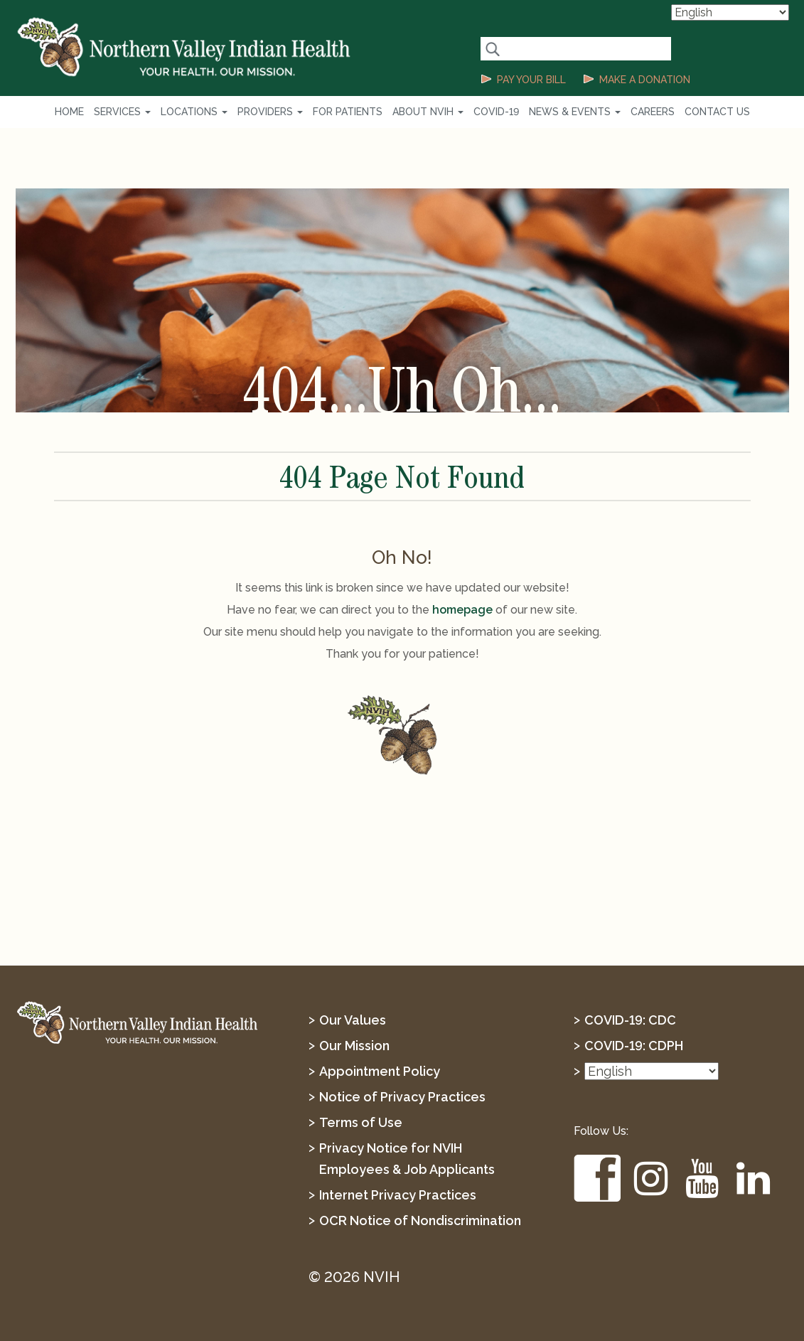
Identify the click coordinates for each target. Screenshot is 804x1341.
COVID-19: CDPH (633, 1045)
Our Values (352, 1020)
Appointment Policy (379, 1071)
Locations (194, 111)
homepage (462, 609)
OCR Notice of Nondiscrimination (420, 1220)
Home (69, 111)
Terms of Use (360, 1122)
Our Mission (354, 1045)
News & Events (575, 111)
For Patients (347, 111)
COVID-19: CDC (630, 1020)
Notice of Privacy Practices (402, 1096)
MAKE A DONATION (644, 79)
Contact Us (717, 111)
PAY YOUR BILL (531, 79)
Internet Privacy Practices (397, 1194)
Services (122, 111)
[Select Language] (730, 12)
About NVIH (427, 111)
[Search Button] (492, 48)
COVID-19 (496, 111)
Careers (653, 111)
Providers (270, 111)
